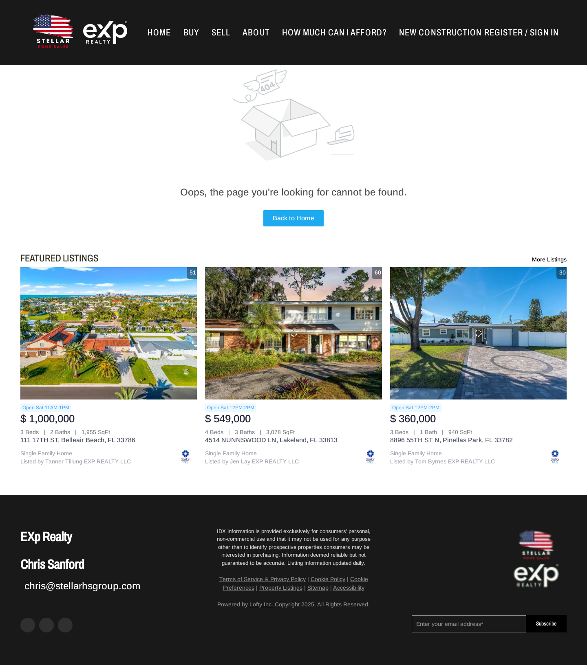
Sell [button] (221, 32)
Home (159, 32)
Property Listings (280, 587)
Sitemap (318, 587)
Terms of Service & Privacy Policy (262, 579)
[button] (52, 32)
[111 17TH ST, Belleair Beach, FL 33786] (108, 333)
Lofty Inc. (261, 604)
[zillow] (46, 625)
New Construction (440, 32)
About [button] (256, 32)
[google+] (65, 625)
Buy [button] (191, 32)
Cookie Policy (328, 579)
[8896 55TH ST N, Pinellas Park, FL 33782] (478, 333)
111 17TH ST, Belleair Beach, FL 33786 (77, 440)
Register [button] (503, 32)
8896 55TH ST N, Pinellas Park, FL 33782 (451, 440)
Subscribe (546, 624)
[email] (469, 623)
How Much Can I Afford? (334, 32)
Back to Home (293, 218)
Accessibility (348, 587)
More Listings (549, 259)
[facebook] (27, 625)
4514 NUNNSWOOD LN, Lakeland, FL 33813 (271, 440)
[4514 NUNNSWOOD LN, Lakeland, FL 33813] (293, 333)
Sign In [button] (544, 32)
